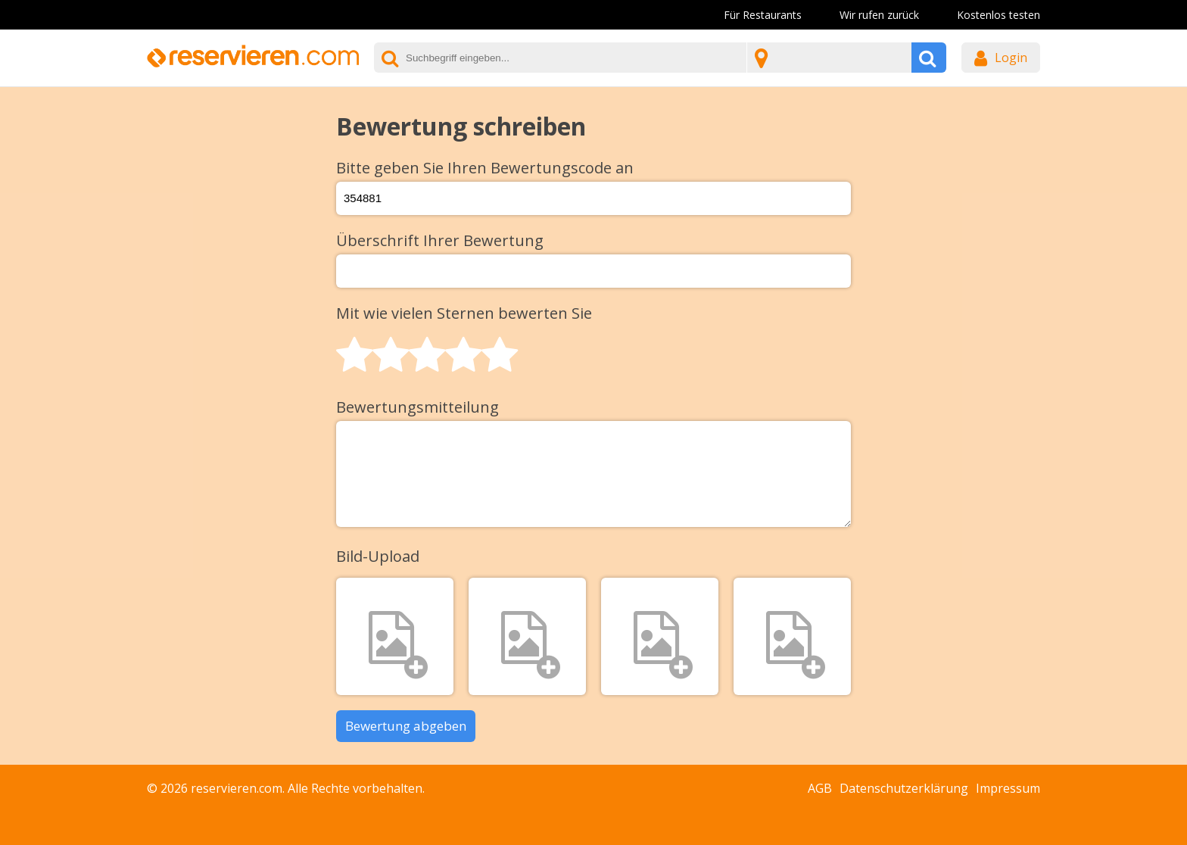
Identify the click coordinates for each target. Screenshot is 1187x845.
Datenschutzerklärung (904, 788)
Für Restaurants (763, 15)
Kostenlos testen (998, 15)
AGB (820, 788)
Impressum (1008, 788)
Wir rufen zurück (879, 15)
